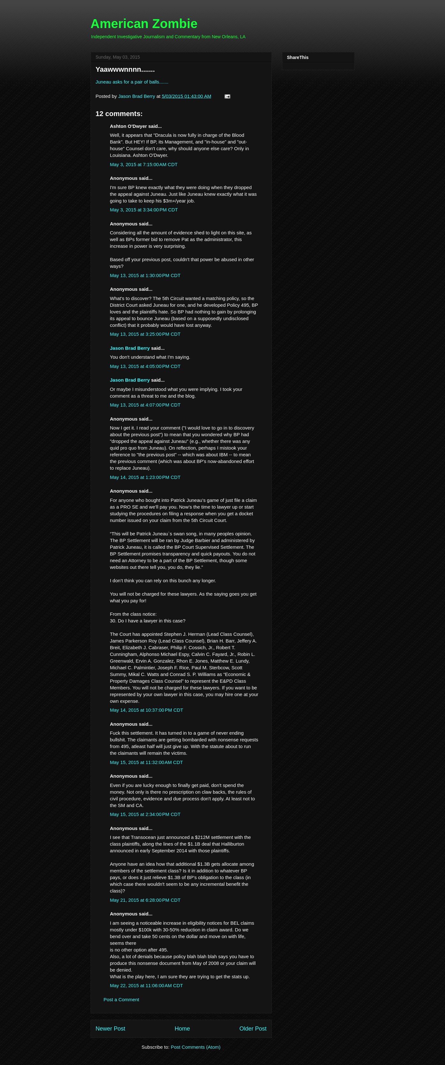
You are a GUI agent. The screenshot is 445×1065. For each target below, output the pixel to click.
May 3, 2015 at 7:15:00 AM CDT (144, 164)
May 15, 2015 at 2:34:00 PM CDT (145, 814)
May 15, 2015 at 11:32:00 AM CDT (146, 762)
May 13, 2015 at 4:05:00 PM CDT (145, 366)
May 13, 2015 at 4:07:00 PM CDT (145, 405)
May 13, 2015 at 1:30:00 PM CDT (145, 275)
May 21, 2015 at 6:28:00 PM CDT (145, 900)
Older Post (252, 1028)
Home (182, 1028)
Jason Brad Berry (130, 348)
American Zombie (144, 24)
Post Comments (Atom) (195, 1047)
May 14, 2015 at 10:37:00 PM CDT (146, 710)
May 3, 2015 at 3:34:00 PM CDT (144, 209)
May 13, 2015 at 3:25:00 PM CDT (145, 334)
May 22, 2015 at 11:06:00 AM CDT (146, 985)
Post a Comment (121, 999)
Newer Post (110, 1028)
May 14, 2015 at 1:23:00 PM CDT (145, 477)
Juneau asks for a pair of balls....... (132, 81)
